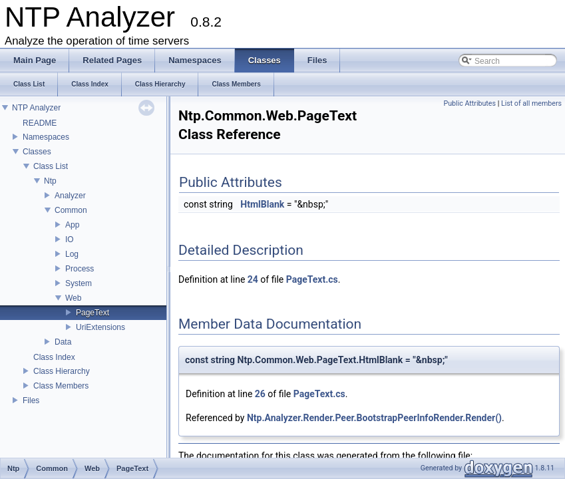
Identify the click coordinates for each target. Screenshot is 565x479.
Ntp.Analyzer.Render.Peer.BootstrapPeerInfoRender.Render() (374, 417)
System (78, 283)
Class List (50, 166)
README (40, 123)
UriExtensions (100, 327)
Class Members (61, 386)
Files (31, 400)
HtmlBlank (262, 204)
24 (253, 279)
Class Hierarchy (61, 371)
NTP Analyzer (36, 107)
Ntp (50, 181)
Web (73, 298)
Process (79, 268)
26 (260, 394)
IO (69, 239)
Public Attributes (469, 103)
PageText (92, 312)
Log (72, 254)
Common (71, 210)
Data (63, 342)
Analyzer (70, 195)
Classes (37, 151)
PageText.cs (312, 279)
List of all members (531, 103)
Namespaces (46, 137)
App (72, 225)
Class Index (54, 357)
